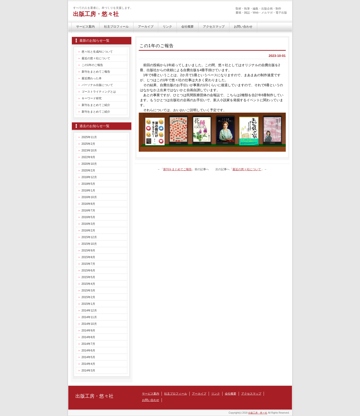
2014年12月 (89, 310)
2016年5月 (88, 217)
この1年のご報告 (92, 65)
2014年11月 (89, 317)
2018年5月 (88, 183)
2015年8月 (88, 257)
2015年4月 (88, 284)
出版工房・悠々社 (96, 14)
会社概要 (187, 26)
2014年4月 (88, 364)
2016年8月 (88, 203)
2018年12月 (89, 177)
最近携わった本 (92, 78)
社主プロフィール (116, 26)
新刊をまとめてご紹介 (96, 105)
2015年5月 (88, 277)
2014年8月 (88, 337)
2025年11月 (89, 137)
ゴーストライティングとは (99, 91)
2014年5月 (88, 357)
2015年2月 (88, 297)
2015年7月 (88, 264)
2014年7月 (88, 344)
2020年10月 (89, 163)
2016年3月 (88, 224)
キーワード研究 (92, 98)
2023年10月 (89, 150)
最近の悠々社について (246, 169)
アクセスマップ (214, 26)
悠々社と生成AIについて (97, 51)
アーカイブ (145, 26)
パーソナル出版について (97, 85)
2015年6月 (88, 270)
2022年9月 (88, 157)
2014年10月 (89, 324)
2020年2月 (88, 170)
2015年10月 (89, 244)
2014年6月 (88, 350)
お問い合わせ (243, 26)
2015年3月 (88, 290)
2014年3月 (88, 370)
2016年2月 (88, 230)
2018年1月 (88, 190)
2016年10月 (89, 197)
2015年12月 (89, 237)
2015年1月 (88, 304)
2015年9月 (88, 250)
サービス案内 (85, 26)
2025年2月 (88, 143)
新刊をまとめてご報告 (177, 169)
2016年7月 (88, 210)
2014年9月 (88, 330)
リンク (167, 26)
